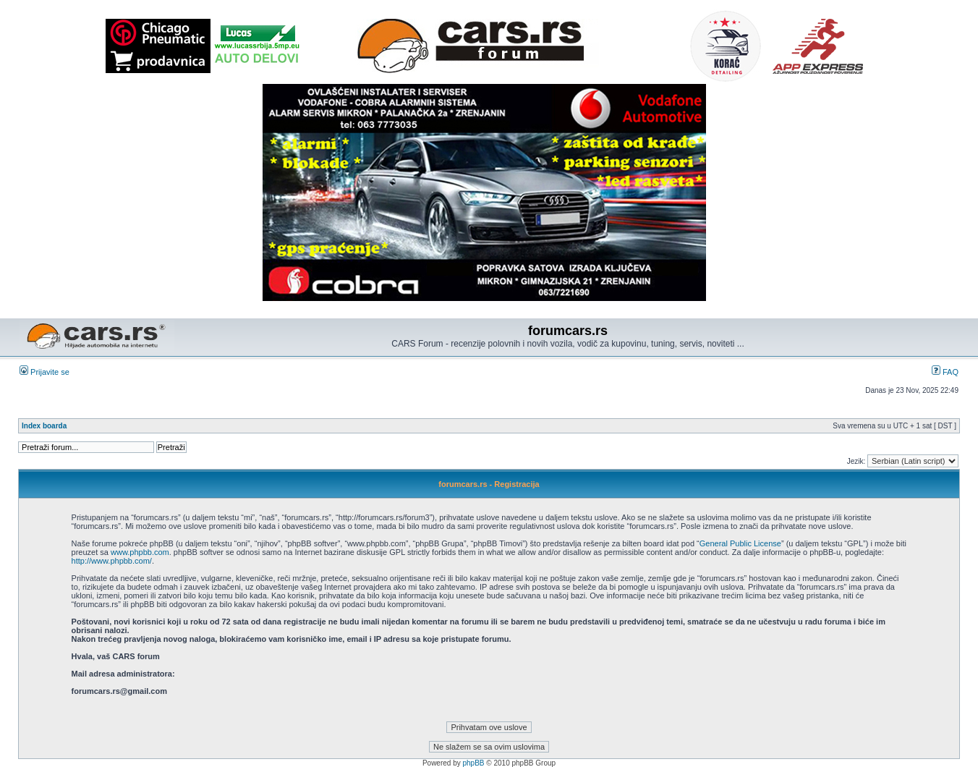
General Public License (740, 543)
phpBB (474, 763)
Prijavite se (44, 372)
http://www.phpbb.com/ (112, 560)
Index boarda (44, 426)
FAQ (945, 372)
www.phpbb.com (140, 552)
